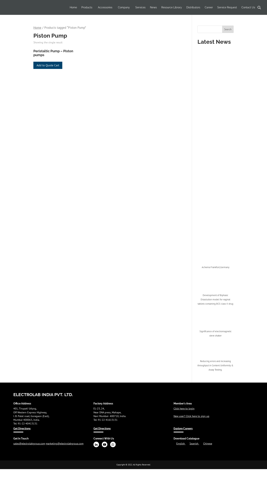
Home (73, 7)
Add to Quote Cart (48, 65)
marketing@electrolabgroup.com (64, 443)
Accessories (105, 7)
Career (209, 7)
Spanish (194, 443)
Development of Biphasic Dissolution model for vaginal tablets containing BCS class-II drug (215, 299)
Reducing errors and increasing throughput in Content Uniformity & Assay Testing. (215, 365)
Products (86, 7)
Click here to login (184, 408)
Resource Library (171, 7)
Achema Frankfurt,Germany (215, 267)
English (181, 443)
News (153, 7)
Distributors (193, 7)
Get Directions (22, 428)
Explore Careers (183, 428)
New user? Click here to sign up (191, 416)
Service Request (227, 7)
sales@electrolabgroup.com (29, 443)
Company (124, 7)
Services (140, 7)
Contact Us (248, 7)
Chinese (207, 443)
